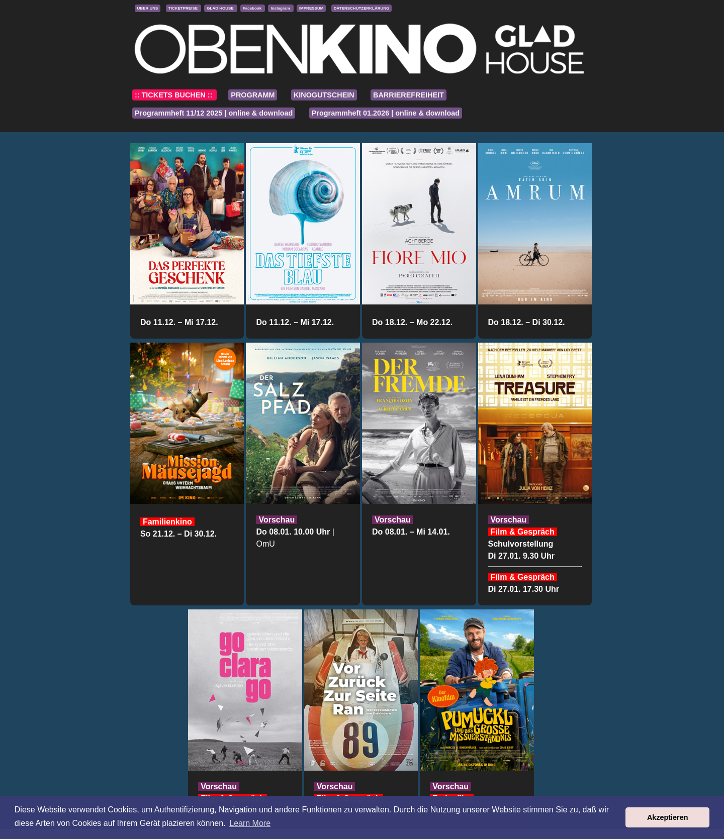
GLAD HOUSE (221, 8)
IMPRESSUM (311, 8)
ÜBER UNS (147, 8)
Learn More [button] (249, 823)
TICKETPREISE (183, 8)
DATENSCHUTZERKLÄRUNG (362, 8)
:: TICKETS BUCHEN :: (174, 95)
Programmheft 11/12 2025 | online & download (214, 113)
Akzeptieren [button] (667, 817)
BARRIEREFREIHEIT (408, 95)
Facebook (253, 8)
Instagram (280, 8)
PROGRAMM (253, 95)
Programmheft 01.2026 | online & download (386, 113)
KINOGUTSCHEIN (324, 95)
